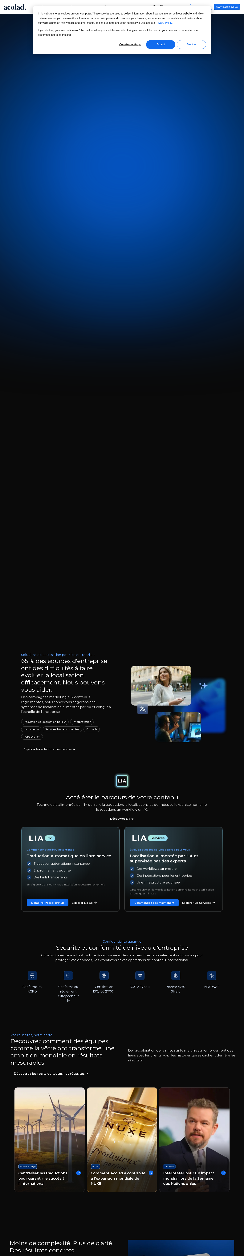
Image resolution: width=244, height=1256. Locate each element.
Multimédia (31, 245)
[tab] (63, 790)
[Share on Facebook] (190, 1233)
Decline (191, 44)
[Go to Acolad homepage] (15, 7)
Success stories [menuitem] (78, 1197)
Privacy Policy (164, 23)
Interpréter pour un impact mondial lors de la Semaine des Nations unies (194, 695)
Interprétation (82, 238)
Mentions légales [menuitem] (189, 1183)
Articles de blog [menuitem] (79, 1204)
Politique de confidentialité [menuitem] (196, 1190)
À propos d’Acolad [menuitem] (29, 1183)
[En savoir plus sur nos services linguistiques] (53, 266)
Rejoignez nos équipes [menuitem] (33, 1204)
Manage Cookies (110, 1233)
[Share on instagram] (208, 1233)
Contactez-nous (227, 6)
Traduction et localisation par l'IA (45, 238)
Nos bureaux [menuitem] (25, 1197)
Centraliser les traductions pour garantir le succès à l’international (49, 698)
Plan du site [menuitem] (185, 1197)
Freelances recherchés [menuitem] (33, 1211)
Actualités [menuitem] (23, 1190)
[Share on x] (199, 1233)
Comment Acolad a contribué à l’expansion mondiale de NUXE (122, 698)
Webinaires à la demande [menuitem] (86, 1183)
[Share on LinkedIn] (217, 1233)
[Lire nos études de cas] (51, 594)
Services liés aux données (62, 245)
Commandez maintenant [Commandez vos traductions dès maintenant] (104, 103)
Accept (161, 44)
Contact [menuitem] (129, 1190)
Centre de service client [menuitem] (141, 1183)
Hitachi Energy (28, 687)
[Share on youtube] (225, 1233)
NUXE (95, 687)
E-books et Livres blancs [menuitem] (85, 1190)
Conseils (91, 245)
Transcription (32, 253)
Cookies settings (130, 44)
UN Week (169, 681)
